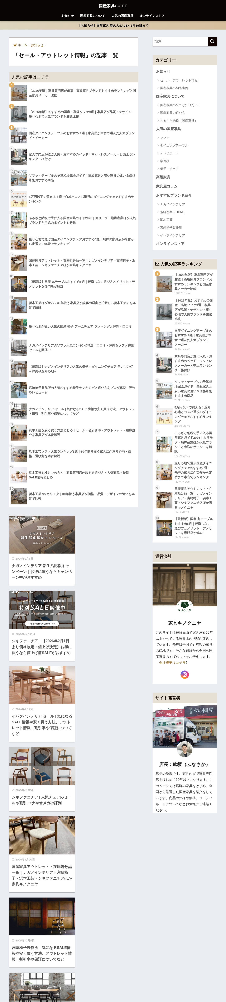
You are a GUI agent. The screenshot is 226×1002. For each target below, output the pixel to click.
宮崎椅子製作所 (171, 228)
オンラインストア (152, 15)
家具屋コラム (166, 187)
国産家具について (92, 15)
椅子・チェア (169, 169)
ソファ (164, 138)
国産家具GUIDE (113, 5)
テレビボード (169, 153)
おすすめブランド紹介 (174, 196)
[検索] (212, 41)
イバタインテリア (172, 236)
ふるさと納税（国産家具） (179, 121)
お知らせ (67, 15)
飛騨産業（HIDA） (173, 212)
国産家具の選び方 (172, 113)
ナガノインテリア (172, 204)
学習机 (164, 161)
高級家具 (163, 177)
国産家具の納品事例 (174, 88)
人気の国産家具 (122, 15)
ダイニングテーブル (174, 145)
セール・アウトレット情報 (179, 80)
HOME (113, 982)
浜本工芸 (166, 220)
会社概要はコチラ (172, 666)
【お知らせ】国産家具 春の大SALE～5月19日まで (113, 25)
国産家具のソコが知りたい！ (180, 105)
